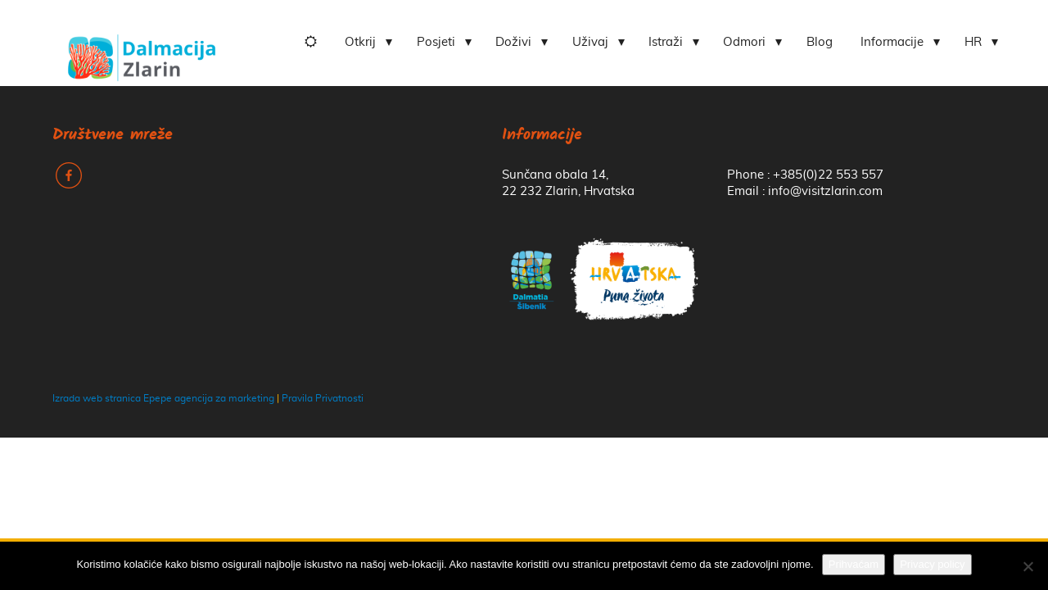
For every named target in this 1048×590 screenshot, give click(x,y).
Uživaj (590, 42)
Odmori (744, 42)
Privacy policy (932, 564)
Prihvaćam (854, 564)
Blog (819, 42)
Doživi (513, 42)
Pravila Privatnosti (323, 398)
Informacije (892, 42)
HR (973, 42)
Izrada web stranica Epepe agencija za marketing (163, 398)
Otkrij (360, 42)
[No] (1027, 566)
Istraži (665, 42)
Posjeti (436, 42)
